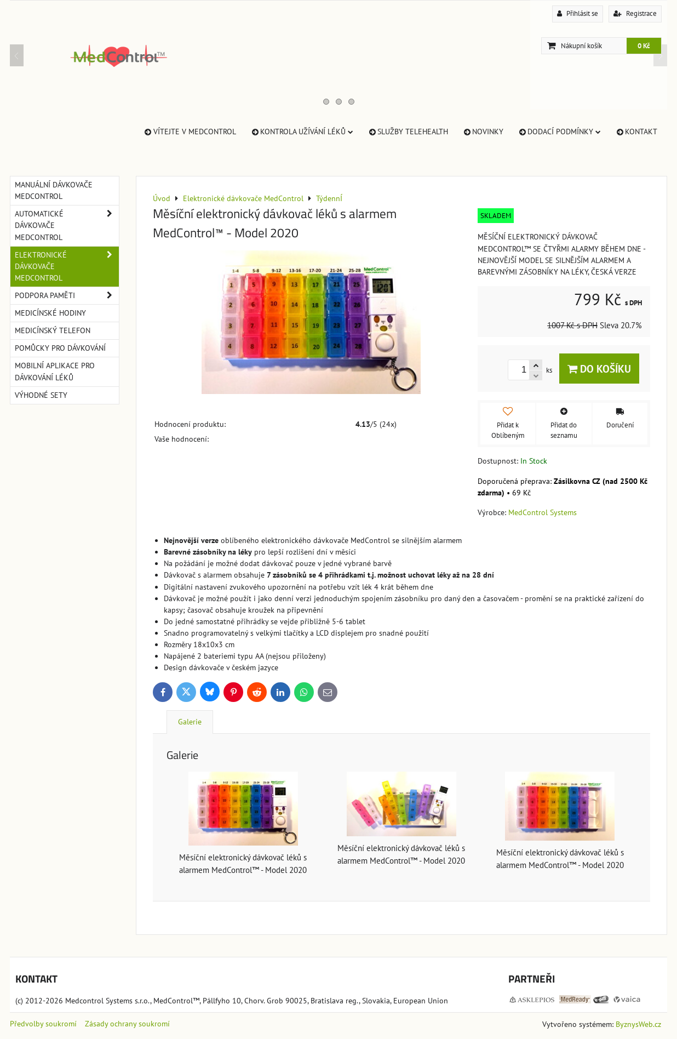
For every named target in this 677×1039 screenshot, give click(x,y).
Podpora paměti (67, 295)
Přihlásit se (577, 13)
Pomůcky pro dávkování (60, 348)
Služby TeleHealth (408, 131)
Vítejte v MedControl (189, 131)
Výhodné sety (41, 395)
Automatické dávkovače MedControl (67, 225)
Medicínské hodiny (50, 313)
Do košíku (599, 368)
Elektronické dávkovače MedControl (67, 267)
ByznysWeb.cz (638, 1024)
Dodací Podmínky (559, 131)
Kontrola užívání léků (301, 131)
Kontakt (636, 131)
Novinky (482, 131)
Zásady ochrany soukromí (127, 1024)
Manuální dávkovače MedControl (54, 190)
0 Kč (644, 45)
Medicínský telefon (52, 330)
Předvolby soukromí (43, 1024)
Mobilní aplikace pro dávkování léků (55, 371)
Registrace (635, 13)
